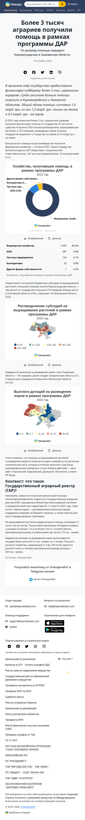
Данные (54, 238)
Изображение (33, 238)
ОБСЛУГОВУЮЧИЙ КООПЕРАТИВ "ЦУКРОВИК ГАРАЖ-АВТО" (23, 785)
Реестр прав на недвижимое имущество (27, 670)
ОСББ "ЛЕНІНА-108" (33, 772)
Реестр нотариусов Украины (21, 702)
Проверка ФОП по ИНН (18, 691)
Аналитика (10, 10)
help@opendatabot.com (61, 606)
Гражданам (25, 10)
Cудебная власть (14, 696)
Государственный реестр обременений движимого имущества (27, 678)
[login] (73, 4)
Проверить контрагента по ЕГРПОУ (25, 685)
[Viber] (60, 72)
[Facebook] (34, 72)
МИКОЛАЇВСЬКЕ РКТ (16, 755)
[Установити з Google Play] (54, 629)
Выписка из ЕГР (14, 664)
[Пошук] (41, 4)
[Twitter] (42, 72)
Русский (64, 658)
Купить (71, 10)
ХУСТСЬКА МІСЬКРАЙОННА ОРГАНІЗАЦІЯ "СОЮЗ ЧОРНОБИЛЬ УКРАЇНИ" (28, 748)
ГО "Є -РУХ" (11, 740)
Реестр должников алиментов (22, 714)
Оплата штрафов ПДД (37, 664)
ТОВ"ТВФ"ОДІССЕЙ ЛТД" (18, 766)
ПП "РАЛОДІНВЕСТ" (16, 761)
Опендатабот (28, 806)
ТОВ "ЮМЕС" (42, 766)
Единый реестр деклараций (20, 708)
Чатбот (50, 10)
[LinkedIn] (51, 72)
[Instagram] (35, 646)
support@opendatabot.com (24, 621)
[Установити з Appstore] (54, 622)
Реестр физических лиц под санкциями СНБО (27, 727)
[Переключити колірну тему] (68, 673)
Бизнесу (60, 10)
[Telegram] (25, 72)
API (79, 10)
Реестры (39, 10)
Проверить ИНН (14, 719)
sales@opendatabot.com (22, 606)
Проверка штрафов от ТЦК (20, 734)
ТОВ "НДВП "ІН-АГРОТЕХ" (19, 778)
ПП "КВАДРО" (12, 772)
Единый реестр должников (20, 659)
